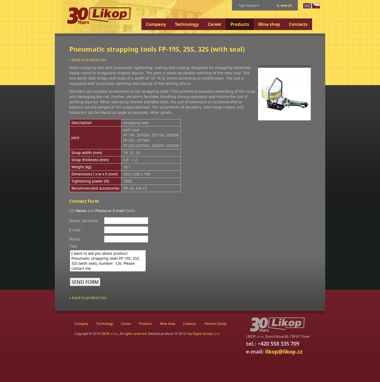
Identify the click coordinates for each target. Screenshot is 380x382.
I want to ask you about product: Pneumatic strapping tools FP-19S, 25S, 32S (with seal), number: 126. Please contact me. (108, 261)
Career (214, 24)
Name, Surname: (84, 220)
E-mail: (75, 229)
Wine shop (269, 24)
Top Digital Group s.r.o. (203, 333)
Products (239, 24)
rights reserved (135, 333)
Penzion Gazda (215, 323)
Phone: (75, 239)
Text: (73, 246)
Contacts (298, 24)
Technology (187, 24)
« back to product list (87, 59)
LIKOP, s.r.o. (109, 333)
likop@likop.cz (284, 351)
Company (156, 24)
